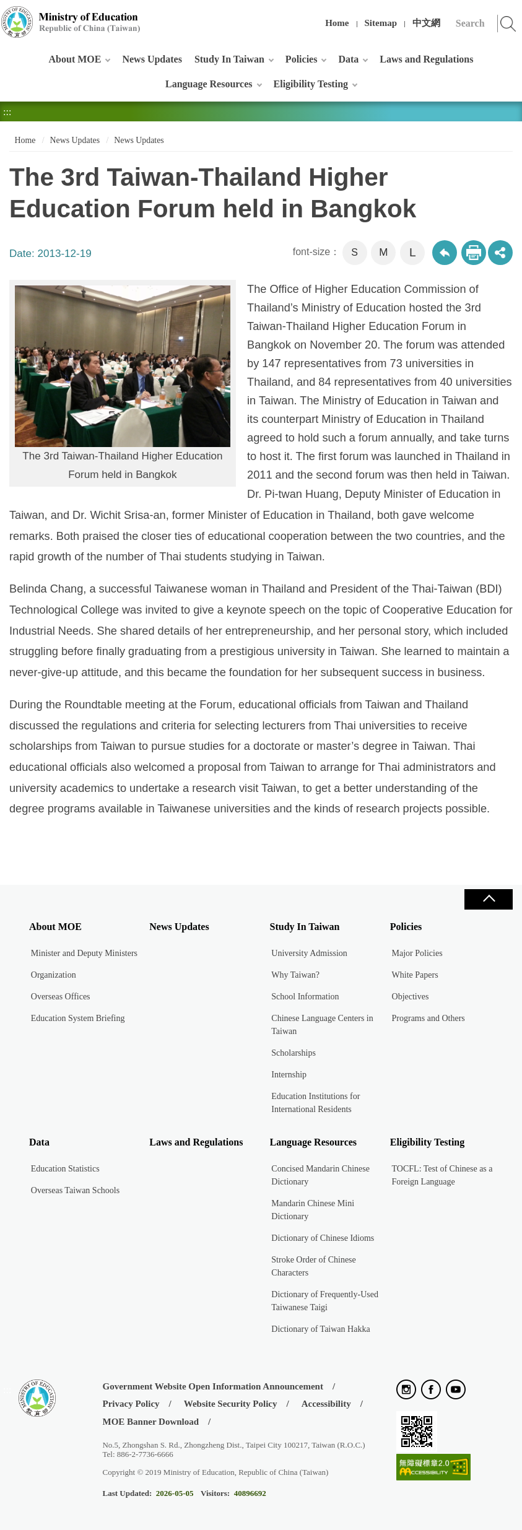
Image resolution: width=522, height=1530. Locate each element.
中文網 (426, 23)
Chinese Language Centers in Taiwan (322, 1025)
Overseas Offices (60, 996)
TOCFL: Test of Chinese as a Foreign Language (442, 1175)
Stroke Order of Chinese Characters (313, 1266)
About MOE (75, 59)
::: (7, 15)
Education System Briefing (78, 1018)
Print (473, 252)
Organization (53, 975)
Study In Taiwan (229, 59)
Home (337, 23)
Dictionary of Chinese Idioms (322, 1238)
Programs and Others (428, 1018)
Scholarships (293, 1053)
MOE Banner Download (150, 1422)
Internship (289, 1074)
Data (348, 59)
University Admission (309, 953)
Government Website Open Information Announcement (212, 1386)
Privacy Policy (130, 1404)
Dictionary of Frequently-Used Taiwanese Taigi (324, 1301)
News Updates (151, 59)
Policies (301, 59)
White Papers (415, 975)
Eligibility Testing (311, 84)
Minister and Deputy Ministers (84, 953)
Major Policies (417, 953)
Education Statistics (65, 1168)
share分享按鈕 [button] (500, 252)
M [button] (383, 252)
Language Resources (209, 84)
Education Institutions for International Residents (315, 1103)
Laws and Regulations (426, 59)
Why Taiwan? (295, 975)
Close (488, 899)
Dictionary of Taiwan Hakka (320, 1329)
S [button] (354, 252)
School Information (305, 996)
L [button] (412, 252)
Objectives (410, 996)
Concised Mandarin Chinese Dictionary (320, 1175)
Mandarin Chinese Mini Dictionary (312, 1210)
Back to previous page (444, 252)
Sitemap (381, 23)
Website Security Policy (230, 1404)
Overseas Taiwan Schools (75, 1190)
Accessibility (326, 1404)
